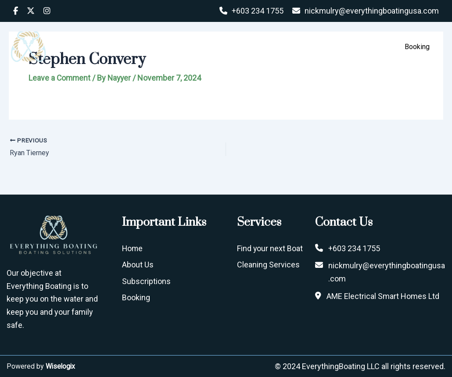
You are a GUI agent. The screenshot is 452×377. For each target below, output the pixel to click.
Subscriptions (300, 46)
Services (356, 47)
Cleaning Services (268, 264)
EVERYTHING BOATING (101, 41)
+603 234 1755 (257, 10)
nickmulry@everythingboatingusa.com (372, 10)
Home (206, 46)
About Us (246, 46)
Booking (136, 297)
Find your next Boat (270, 248)
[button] (371, 47)
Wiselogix (61, 366)
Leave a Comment (60, 77)
